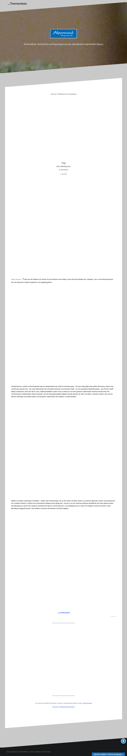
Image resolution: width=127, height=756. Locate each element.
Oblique (37, 752)
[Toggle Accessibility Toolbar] (123, 741)
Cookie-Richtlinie (87, 703)
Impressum (55, 707)
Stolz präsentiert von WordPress (17, 752)
